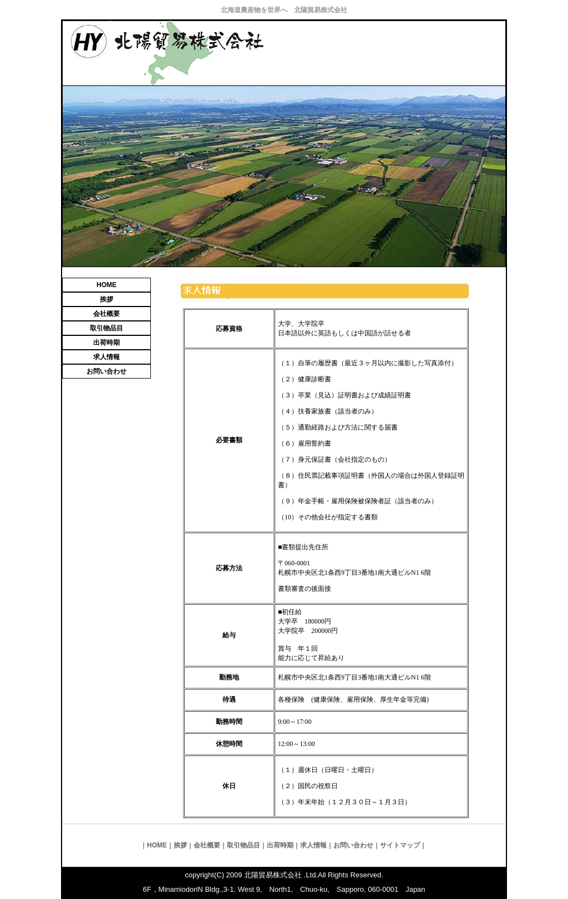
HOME (106, 285)
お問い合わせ (106, 371)
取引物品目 (106, 328)
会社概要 (106, 314)
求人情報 (106, 357)
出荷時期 (106, 342)
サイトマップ (400, 845)
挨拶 (106, 299)
